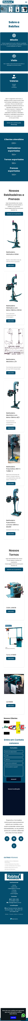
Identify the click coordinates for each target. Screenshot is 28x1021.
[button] (26, 2)
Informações (14, 974)
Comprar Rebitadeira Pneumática (12, 945)
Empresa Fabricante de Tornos (11, 948)
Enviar (13, 860)
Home (14, 966)
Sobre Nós (14, 968)
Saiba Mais (11, 265)
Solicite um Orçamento (14, 214)
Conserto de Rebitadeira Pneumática (12, 946)
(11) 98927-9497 (14, 982)
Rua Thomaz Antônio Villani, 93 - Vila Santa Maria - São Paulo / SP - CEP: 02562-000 (14, 990)
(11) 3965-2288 (15, 980)
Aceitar (13, 1017)
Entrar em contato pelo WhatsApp (14, 123)
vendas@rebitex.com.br (14, 983)
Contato (14, 973)
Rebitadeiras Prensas (14, 969)
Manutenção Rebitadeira (10, 950)
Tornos (14, 971)
